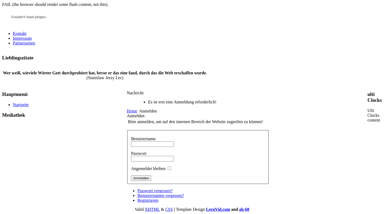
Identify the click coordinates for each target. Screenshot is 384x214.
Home (132, 111)
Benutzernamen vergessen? (160, 195)
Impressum (22, 38)
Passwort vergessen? (155, 190)
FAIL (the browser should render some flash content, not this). (55, 4)
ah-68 (244, 209)
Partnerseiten (24, 43)
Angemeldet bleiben (148, 168)
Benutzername (143, 138)
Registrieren (147, 200)
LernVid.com (218, 209)
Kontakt (20, 33)
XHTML (152, 209)
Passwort (138, 153)
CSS (169, 209)
